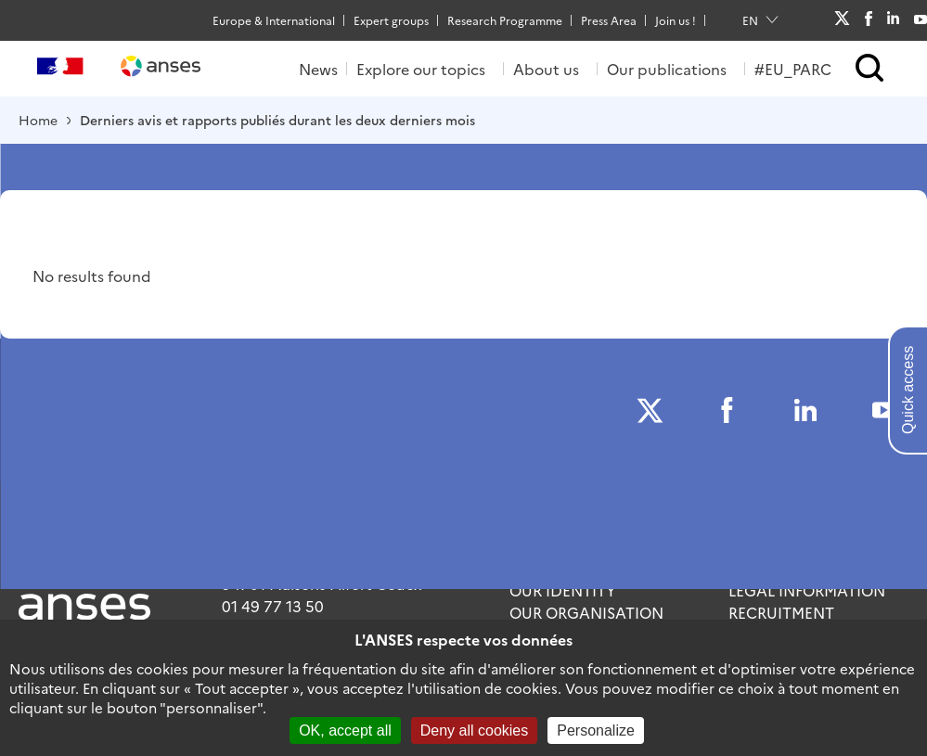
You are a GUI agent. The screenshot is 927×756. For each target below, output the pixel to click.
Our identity (562, 590)
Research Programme (504, 20)
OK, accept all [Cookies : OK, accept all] (345, 730)
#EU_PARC (792, 68)
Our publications (667, 68)
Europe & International (273, 20)
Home (38, 119)
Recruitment (781, 612)
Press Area (609, 20)
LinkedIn (893, 19)
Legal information (806, 590)
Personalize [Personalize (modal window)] (596, 730)
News (318, 68)
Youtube (920, 19)
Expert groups (391, 20)
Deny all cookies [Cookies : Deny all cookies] (474, 730)
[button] (870, 69)
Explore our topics (420, 68)
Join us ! (675, 20)
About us (546, 68)
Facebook (868, 20)
